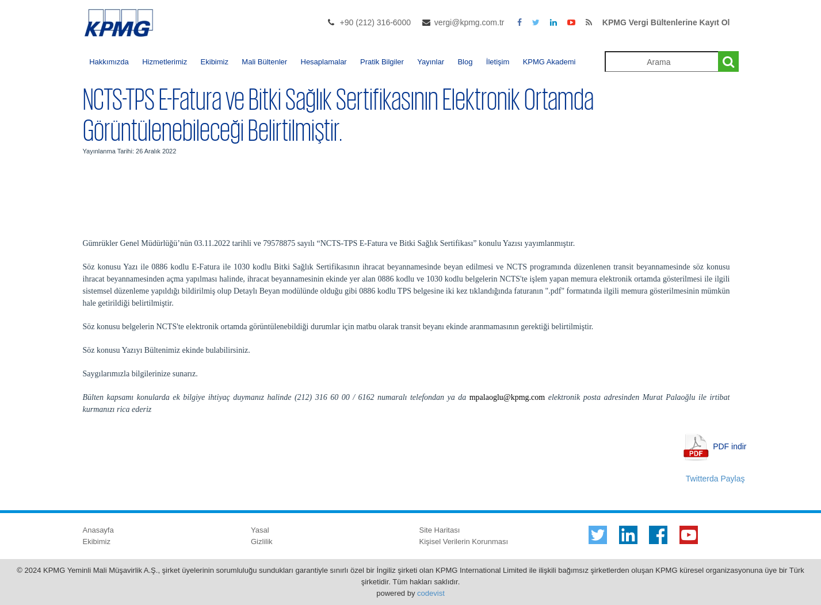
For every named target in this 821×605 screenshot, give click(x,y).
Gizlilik (262, 541)
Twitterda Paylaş (715, 478)
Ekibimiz (214, 61)
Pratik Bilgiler (382, 61)
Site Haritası (439, 530)
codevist (431, 593)
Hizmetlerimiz (164, 61)
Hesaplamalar (324, 61)
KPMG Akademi (549, 61)
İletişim (497, 61)
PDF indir (729, 445)
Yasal (260, 530)
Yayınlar (430, 61)
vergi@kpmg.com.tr (469, 22)
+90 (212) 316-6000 (375, 22)
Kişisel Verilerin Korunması (464, 541)
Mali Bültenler (264, 61)
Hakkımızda (109, 61)
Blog (464, 61)
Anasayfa (98, 530)
